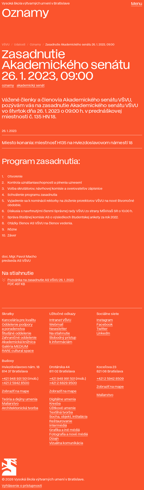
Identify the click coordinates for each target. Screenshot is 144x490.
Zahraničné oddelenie (19, 337)
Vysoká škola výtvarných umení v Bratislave (36, 3)
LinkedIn (103, 333)
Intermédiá (58, 425)
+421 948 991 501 (62, 378)
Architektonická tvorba (20, 408)
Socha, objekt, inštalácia (68, 416)
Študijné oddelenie (16, 333)
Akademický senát (30, 85)
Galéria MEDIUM (15, 346)
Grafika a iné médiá (64, 430)
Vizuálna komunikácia (66, 443)
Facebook (105, 324)
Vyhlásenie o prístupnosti (22, 485)
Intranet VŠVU (60, 320)
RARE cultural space (18, 350)
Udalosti (19, 44)
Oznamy (35, 44)
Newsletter (58, 328)
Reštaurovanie (60, 421)
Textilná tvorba (61, 412)
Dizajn (54, 438)
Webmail (56, 324)
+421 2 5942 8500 (15, 383)
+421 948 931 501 (15, 378)
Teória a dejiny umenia (19, 399)
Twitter (102, 328)
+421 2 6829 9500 (63, 383)
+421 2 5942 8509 (110, 378)
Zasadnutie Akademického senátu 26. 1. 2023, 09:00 (79, 44)
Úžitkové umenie (62, 408)
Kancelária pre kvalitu (19, 320)
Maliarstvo (10, 403)
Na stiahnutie (59, 333)
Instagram (105, 320)
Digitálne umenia (62, 399)
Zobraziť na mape (15, 391)
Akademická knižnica (18, 342)
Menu (136, 4)
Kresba (55, 403)
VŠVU (6, 44)
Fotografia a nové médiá (68, 434)
